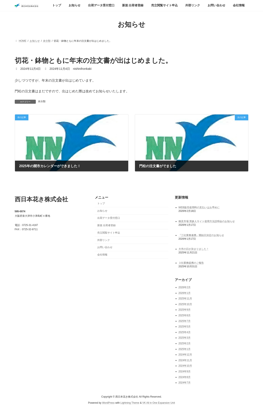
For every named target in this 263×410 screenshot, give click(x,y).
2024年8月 (185, 376)
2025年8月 (185, 315)
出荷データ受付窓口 (108, 217)
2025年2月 (185, 343)
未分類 (41, 101)
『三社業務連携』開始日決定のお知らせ (201, 235)
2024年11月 (185, 360)
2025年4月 (185, 332)
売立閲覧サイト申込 (108, 232)
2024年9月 (185, 371)
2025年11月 (185, 298)
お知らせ (102, 210)
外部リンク (103, 239)
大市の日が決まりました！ (194, 248)
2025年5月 (185, 326)
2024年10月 (185, 365)
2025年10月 (185, 303)
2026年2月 (185, 287)
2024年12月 (185, 354)
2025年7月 (185, 320)
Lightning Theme (129, 402)
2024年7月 (185, 382)
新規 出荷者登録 (106, 225)
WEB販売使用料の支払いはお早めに (199, 207)
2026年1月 (185, 292)
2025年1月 (185, 348)
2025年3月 (185, 337)
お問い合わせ (104, 247)
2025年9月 (185, 309)
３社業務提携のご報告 (191, 262)
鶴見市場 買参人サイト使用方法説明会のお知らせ (207, 221)
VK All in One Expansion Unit (158, 402)
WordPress (108, 402)
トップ (101, 203)
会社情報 (102, 254)
